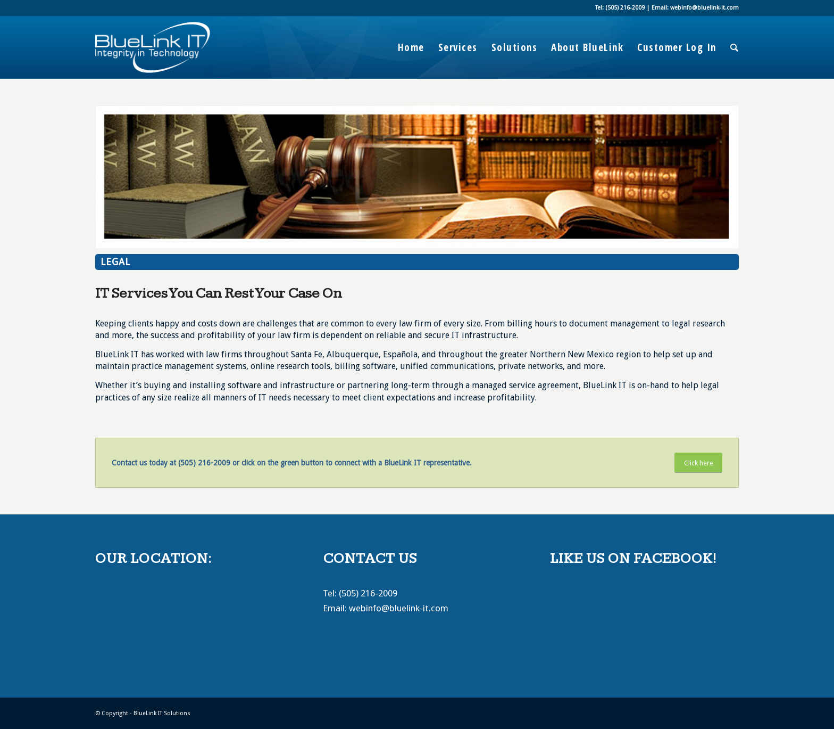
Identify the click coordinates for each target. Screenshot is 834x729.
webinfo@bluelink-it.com (398, 608)
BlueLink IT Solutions (162, 713)
